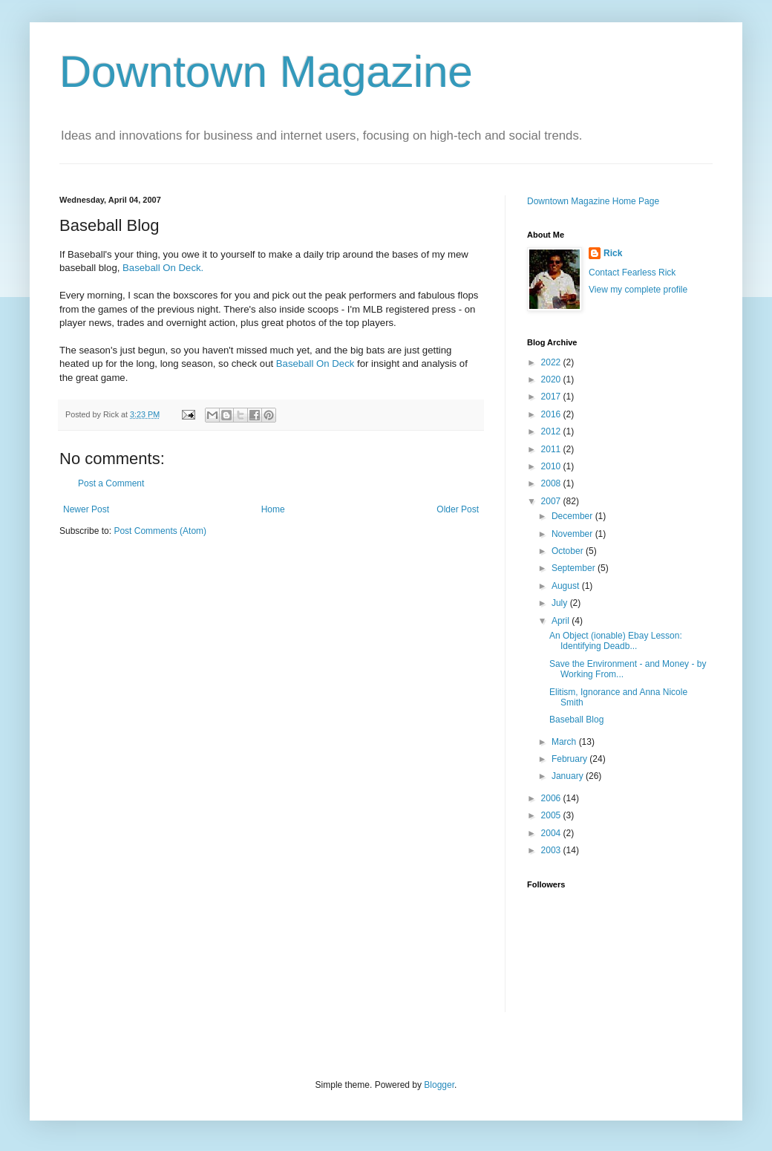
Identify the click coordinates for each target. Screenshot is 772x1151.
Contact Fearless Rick (632, 272)
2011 (552, 449)
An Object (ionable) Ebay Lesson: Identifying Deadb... (615, 640)
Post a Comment (111, 483)
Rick (612, 253)
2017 (552, 396)
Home (273, 509)
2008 (552, 483)
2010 (552, 466)
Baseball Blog (576, 719)
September (575, 568)
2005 (552, 815)
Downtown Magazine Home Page (593, 201)
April (562, 621)
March (565, 742)
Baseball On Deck (315, 363)
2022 (552, 362)
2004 (552, 833)
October (569, 551)
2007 (552, 501)
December (573, 516)
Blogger (439, 1085)
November (573, 534)
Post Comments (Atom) (160, 531)
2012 (552, 431)
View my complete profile (638, 289)
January (569, 776)
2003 (552, 850)
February (570, 759)
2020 (552, 379)
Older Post (457, 509)
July (561, 603)
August (567, 586)
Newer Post (86, 509)
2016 (552, 414)
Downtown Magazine (266, 72)
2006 (552, 798)
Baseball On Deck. (162, 267)
